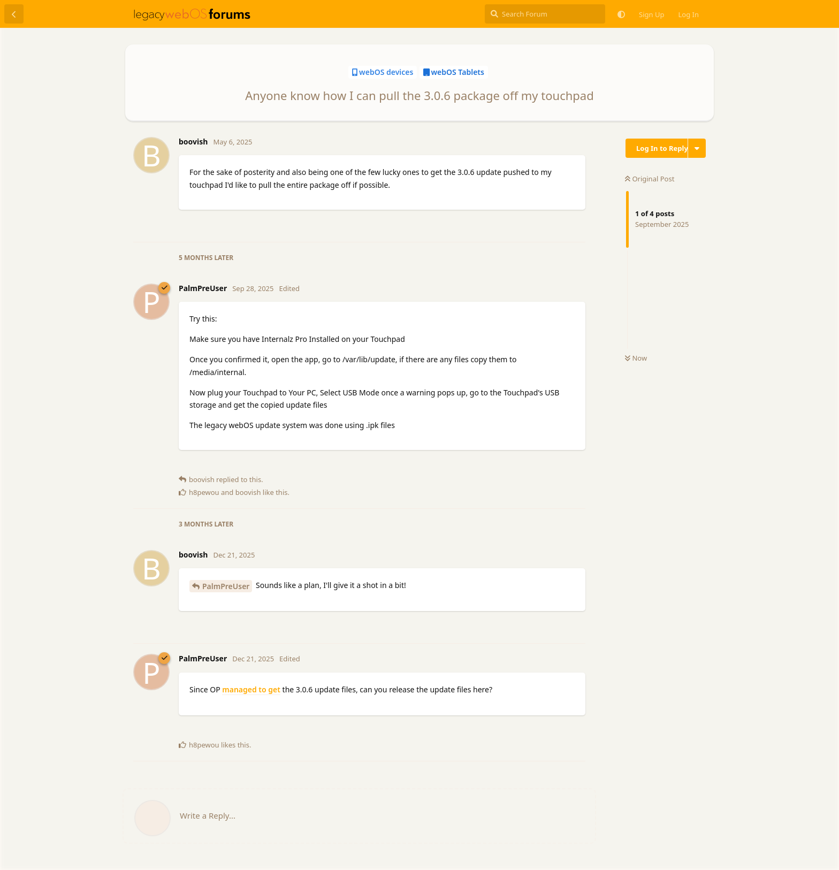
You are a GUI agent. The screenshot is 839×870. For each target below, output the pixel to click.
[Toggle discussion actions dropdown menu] (697, 148)
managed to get (251, 689)
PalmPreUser (225, 586)
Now (636, 358)
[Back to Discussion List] (14, 14)
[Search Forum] (545, 14)
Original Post (649, 179)
